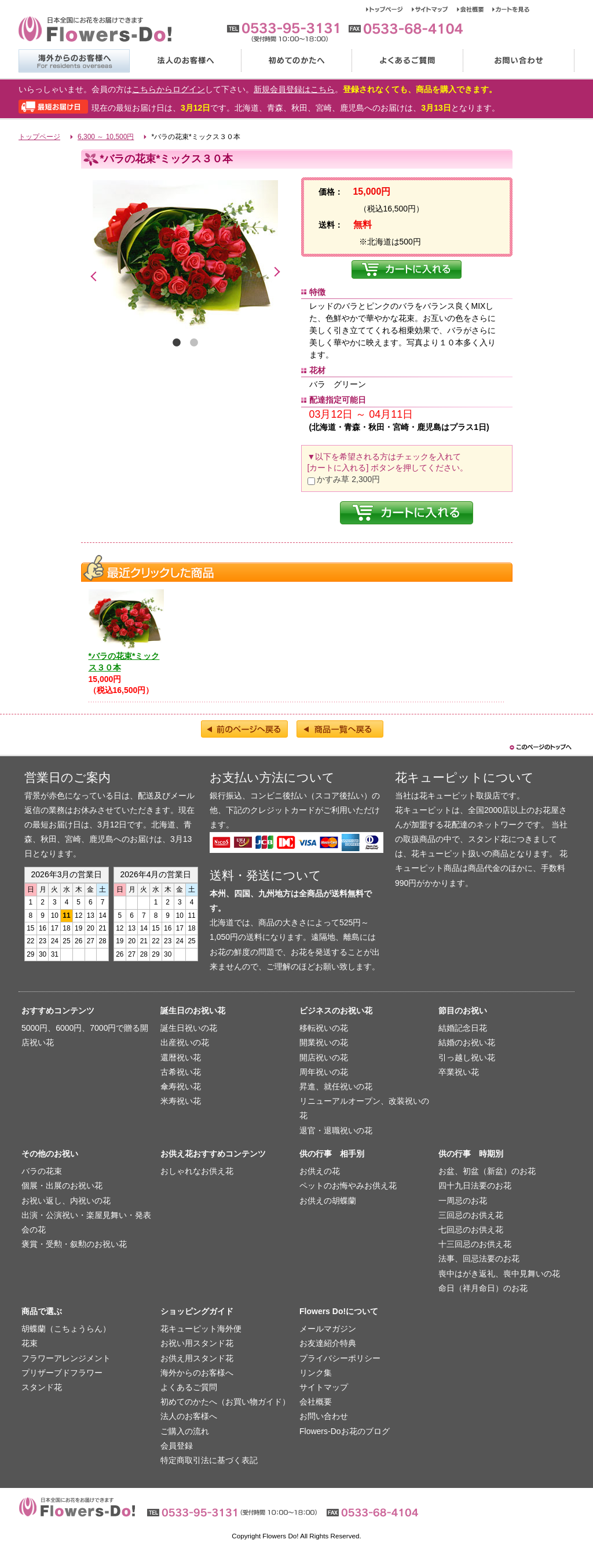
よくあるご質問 (407, 60)
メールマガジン (327, 1328)
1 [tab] (176, 343)
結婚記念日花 (462, 1028)
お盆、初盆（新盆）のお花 (487, 1171)
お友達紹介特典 (327, 1343)
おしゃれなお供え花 (196, 1171)
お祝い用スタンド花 (196, 1343)
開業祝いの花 (323, 1042)
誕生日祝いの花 (188, 1028)
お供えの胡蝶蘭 (327, 1200)
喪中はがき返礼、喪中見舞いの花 (499, 1273)
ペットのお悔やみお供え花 (348, 1185)
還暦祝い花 (180, 1057)
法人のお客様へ (184, 60)
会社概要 (474, 9)
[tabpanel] (185, 255)
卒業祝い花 (458, 1072)
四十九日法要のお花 (474, 1185)
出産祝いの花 (184, 1042)
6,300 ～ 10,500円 (106, 137)
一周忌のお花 (462, 1200)
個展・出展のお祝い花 (62, 1185)
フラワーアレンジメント (66, 1358)
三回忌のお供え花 (470, 1215)
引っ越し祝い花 (466, 1057)
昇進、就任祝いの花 (335, 1086)
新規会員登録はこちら (294, 89)
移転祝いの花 (323, 1028)
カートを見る (511, 9)
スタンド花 (41, 1387)
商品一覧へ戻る (339, 729)
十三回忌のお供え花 (474, 1244)
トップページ (389, 9)
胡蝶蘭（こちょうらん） (66, 1328)
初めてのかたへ (296, 60)
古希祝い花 (180, 1072)
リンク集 (315, 1372)
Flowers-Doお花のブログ (344, 1431)
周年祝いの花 (323, 1072)
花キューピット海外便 (200, 1328)
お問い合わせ (518, 60)
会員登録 (176, 1445)
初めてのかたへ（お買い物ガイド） (225, 1401)
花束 (29, 1343)
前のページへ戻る (244, 729)
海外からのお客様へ (74, 60)
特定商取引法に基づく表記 (209, 1460)
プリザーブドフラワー (62, 1372)
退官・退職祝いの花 (335, 1130)
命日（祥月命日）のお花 (483, 1288)
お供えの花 (319, 1171)
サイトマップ (434, 9)
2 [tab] (194, 343)
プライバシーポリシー (339, 1358)
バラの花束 (41, 1171)
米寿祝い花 (180, 1101)
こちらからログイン (168, 89)
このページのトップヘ (539, 747)
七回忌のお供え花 (470, 1229)
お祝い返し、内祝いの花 (66, 1200)
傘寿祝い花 (180, 1086)
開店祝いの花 (323, 1057)
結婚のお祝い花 (466, 1042)
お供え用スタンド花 (196, 1358)
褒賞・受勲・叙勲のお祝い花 (74, 1244)
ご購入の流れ (184, 1431)
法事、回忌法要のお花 (478, 1258)
